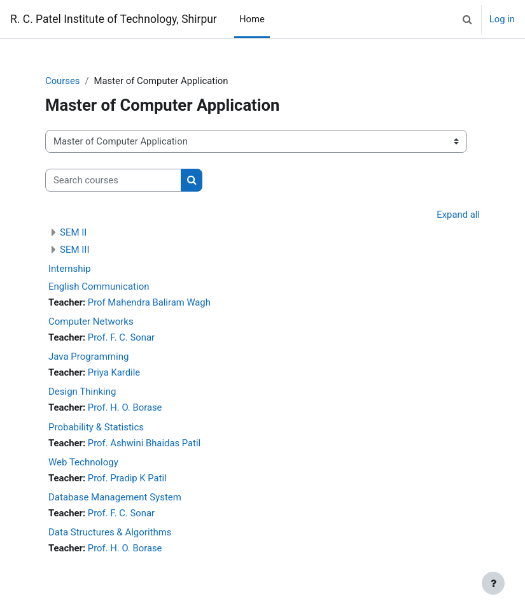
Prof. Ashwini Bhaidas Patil (144, 443)
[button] (468, 19)
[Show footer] (493, 583)
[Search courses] (113, 180)
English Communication (98, 286)
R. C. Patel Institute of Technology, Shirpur (113, 19)
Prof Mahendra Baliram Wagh (149, 302)
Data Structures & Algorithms (110, 532)
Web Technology (83, 462)
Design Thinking (82, 391)
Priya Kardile (114, 372)
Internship (69, 268)
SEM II (73, 232)
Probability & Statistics (96, 427)
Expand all (458, 214)
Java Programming (88, 356)
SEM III (75, 249)
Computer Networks (91, 321)
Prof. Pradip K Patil (127, 478)
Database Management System (114, 497)
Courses (62, 81)
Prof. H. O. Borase (125, 407)
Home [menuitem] (252, 19)
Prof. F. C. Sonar (121, 337)
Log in (502, 19)
